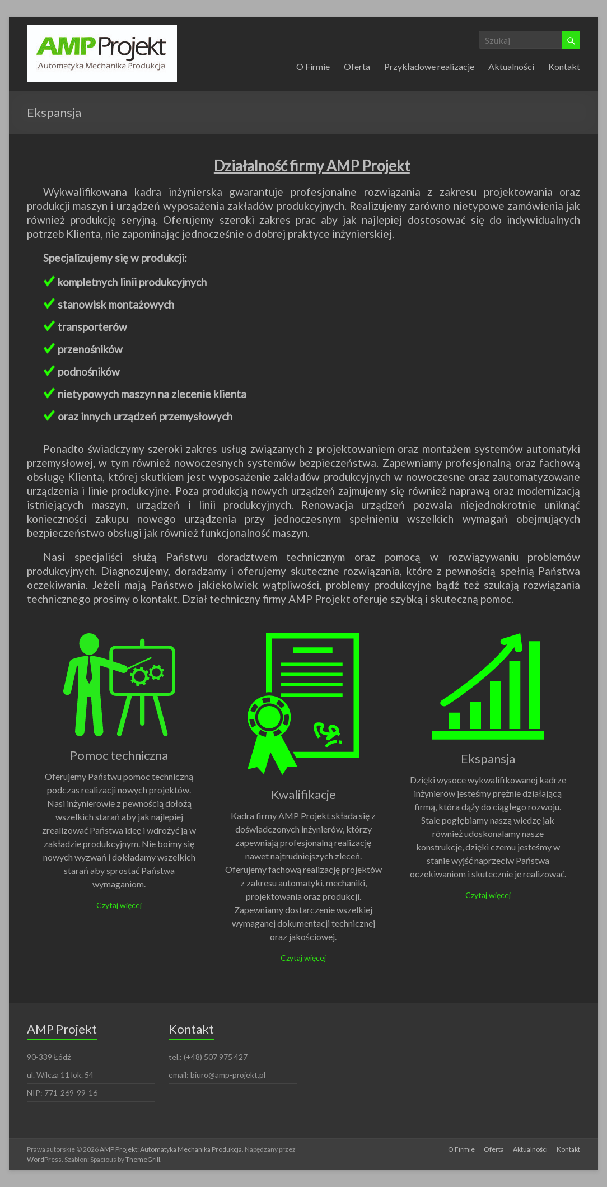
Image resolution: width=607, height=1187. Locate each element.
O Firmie (313, 66)
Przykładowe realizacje (429, 66)
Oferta (357, 66)
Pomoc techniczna (119, 755)
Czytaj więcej (119, 905)
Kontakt (564, 66)
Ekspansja (488, 758)
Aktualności (511, 66)
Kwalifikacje (303, 794)
